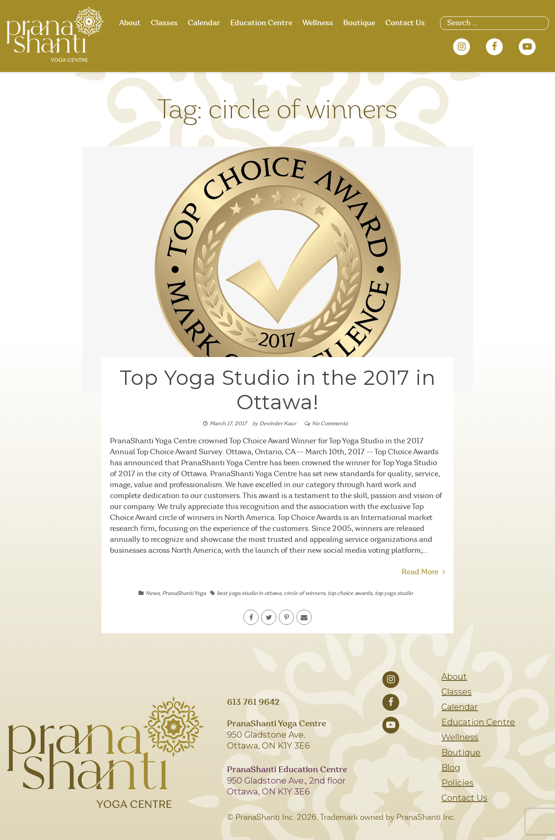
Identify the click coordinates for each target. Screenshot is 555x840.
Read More (423, 572)
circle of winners (304, 593)
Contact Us (405, 23)
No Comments (330, 424)
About (130, 23)
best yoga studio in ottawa (249, 593)
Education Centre (261, 23)
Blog (450, 768)
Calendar (204, 23)
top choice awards (350, 593)
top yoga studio (394, 593)
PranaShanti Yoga (184, 593)
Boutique (359, 23)
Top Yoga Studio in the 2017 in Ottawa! (278, 389)
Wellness (317, 23)
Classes (164, 23)
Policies (457, 783)
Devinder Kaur (277, 424)
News (153, 593)
